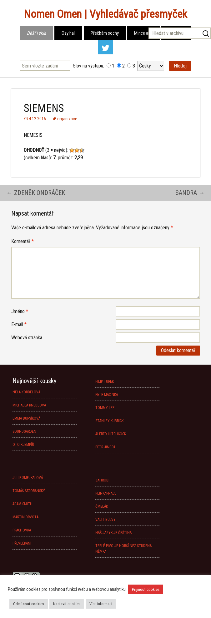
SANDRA (190, 193)
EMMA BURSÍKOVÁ (26, 418)
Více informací (100, 603)
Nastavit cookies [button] (66, 603)
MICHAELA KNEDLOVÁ (29, 405)
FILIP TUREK (104, 381)
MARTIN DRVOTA (25, 517)
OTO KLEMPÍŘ (23, 444)
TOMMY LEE (104, 408)
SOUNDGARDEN (24, 431)
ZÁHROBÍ (102, 480)
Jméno (19, 311)
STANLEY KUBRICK (109, 421)
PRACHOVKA (22, 530)
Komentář (22, 241)
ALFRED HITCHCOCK (110, 434)
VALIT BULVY (105, 519)
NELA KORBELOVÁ (26, 392)
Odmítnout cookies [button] (28, 603)
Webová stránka (26, 338)
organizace (67, 118)
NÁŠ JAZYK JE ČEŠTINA (113, 533)
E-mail (19, 324)
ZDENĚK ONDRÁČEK (35, 193)
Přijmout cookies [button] (145, 589)
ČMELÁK (101, 506)
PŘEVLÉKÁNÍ (22, 543)
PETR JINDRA (105, 447)
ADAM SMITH (23, 504)
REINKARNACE (105, 493)
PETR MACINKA (106, 394)
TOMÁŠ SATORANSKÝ (29, 491)
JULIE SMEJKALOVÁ (28, 478)
